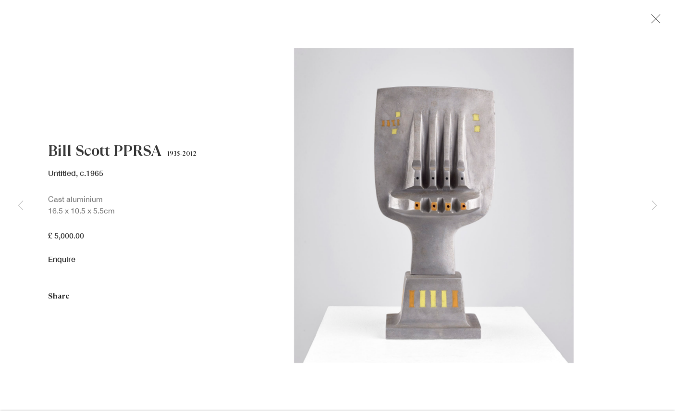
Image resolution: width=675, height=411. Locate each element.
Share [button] (59, 298)
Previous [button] (20, 205)
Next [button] (654, 205)
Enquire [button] (61, 261)
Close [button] (655, 21)
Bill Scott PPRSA (104, 153)
